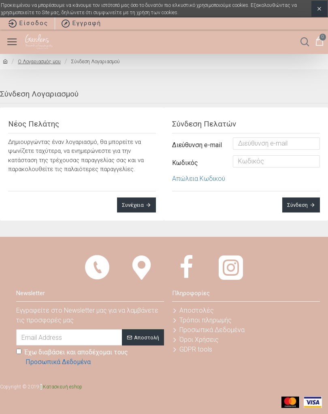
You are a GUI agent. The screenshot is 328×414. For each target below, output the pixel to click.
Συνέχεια (133, 205)
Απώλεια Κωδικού (198, 178)
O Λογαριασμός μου (39, 61)
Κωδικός (185, 163)
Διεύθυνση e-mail (197, 145)
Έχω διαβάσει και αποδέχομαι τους (72, 357)
